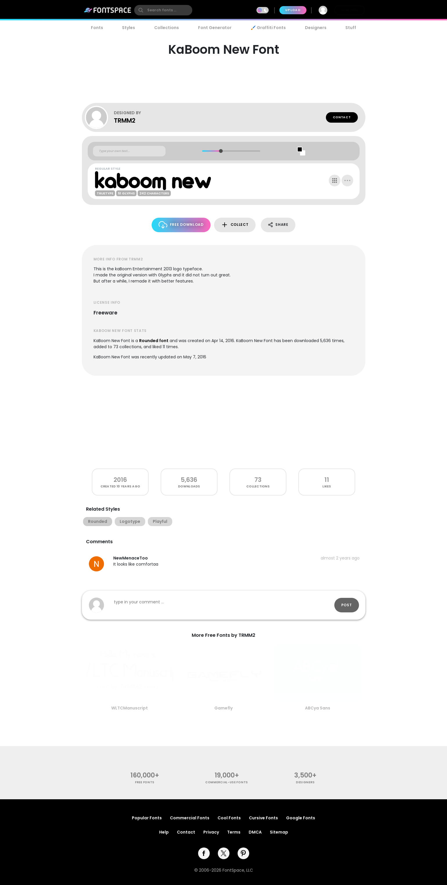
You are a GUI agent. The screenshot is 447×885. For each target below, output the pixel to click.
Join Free (349, 10)
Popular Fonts (147, 818)
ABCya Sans (317, 708)
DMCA (255, 832)
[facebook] (204, 853)
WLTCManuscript (129, 708)
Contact (342, 117)
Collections (166, 28)
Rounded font (153, 341)
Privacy (211, 832)
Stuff (350, 28)
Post (346, 604)
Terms (233, 832)
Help (164, 832)
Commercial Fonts (189, 818)
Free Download (181, 224)
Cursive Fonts (263, 818)
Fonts (97, 28)
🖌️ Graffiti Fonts (268, 28)
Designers (315, 28)
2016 (120, 479)
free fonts (145, 782)
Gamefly (223, 708)
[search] (163, 10)
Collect (235, 224)
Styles (128, 28)
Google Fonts (300, 818)
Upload (293, 10)
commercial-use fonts (226, 782)
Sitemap (279, 832)
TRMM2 (124, 120)
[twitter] (223, 853)
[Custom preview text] (129, 151)
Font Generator (214, 28)
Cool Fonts (229, 818)
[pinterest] (243, 853)
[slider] (221, 151)
